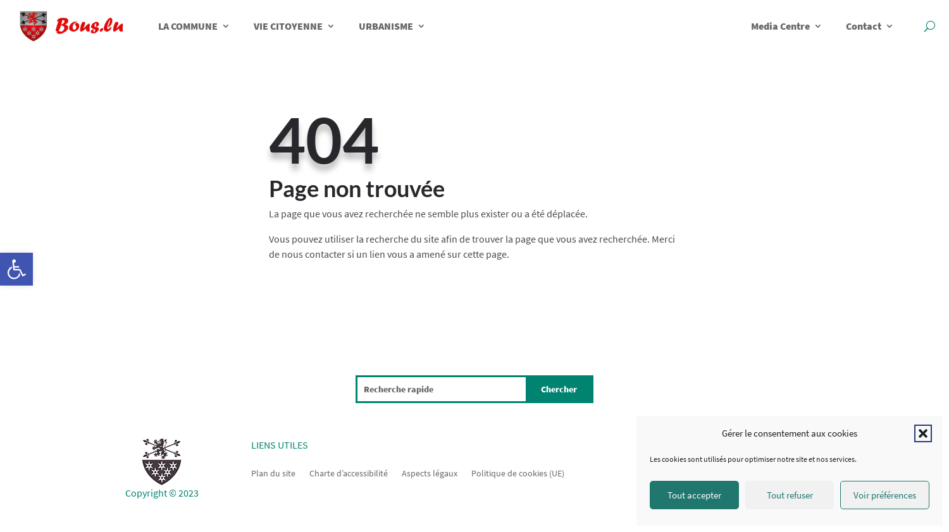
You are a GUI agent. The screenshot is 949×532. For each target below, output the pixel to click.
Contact (863, 26)
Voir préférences (884, 495)
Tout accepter (694, 495)
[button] (16, 269)
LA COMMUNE (188, 26)
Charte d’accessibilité (348, 473)
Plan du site (273, 473)
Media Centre (780, 26)
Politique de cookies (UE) (517, 473)
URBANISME (386, 26)
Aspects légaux (429, 473)
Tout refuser (790, 495)
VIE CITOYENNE (288, 26)
